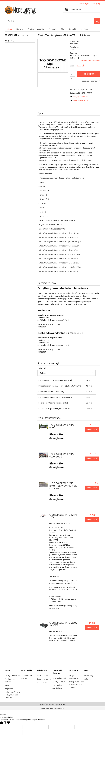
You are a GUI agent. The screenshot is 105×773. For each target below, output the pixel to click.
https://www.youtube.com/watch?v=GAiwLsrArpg (59, 250)
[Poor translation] (6, 723)
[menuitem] (9, 29)
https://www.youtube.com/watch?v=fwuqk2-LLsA (59, 246)
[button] (79, 96)
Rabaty (7, 685)
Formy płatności (59, 678)
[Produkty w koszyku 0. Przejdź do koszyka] (73, 9)
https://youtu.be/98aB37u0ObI (52, 229)
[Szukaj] (97, 21)
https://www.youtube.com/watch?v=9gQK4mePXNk (60, 267)
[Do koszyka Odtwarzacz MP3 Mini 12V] (92, 519)
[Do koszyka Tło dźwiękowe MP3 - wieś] (92, 429)
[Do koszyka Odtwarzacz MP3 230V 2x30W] (92, 627)
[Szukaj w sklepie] (50, 21)
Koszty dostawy (58, 682)
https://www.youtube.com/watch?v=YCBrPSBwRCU (59, 258)
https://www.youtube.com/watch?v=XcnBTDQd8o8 (59, 254)
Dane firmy (88, 675)
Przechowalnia (42, 682)
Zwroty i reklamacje (12, 675)
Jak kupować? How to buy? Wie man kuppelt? (12, 695)
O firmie (87, 679)
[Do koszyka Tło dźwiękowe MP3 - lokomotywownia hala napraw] (92, 488)
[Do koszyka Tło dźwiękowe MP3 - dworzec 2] (92, 459)
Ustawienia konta (44, 679)
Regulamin (9, 688)
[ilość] (72, 74)
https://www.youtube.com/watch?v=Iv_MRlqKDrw (59, 263)
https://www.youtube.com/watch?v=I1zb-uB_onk (59, 233)
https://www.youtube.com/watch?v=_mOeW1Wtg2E (60, 241)
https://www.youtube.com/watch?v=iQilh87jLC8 (58, 237)
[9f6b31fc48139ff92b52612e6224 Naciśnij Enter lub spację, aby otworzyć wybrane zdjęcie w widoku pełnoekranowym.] (53, 63)
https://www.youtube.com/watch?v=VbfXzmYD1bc (59, 271)
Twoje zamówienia (44, 675)
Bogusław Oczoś (86, 89)
